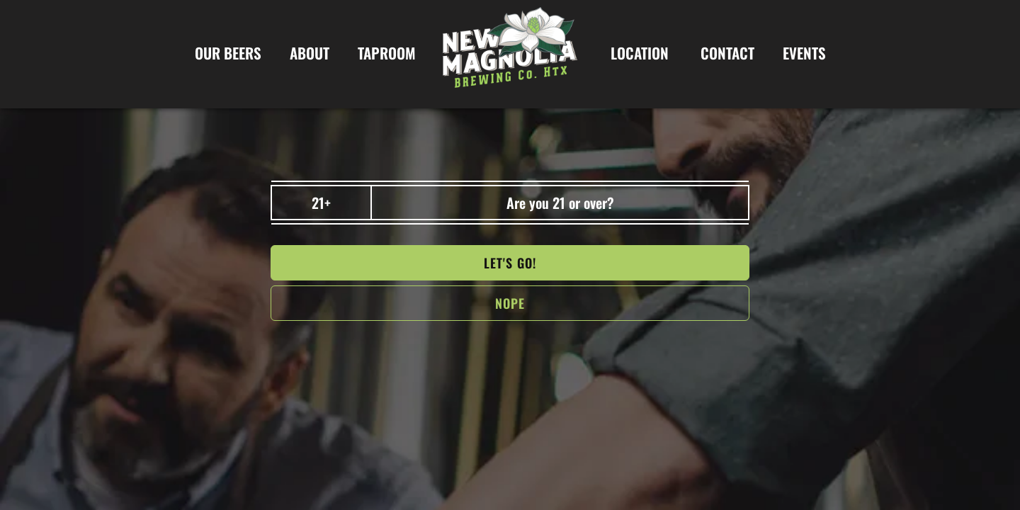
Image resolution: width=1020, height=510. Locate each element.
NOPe (510, 303)
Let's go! (510, 263)
